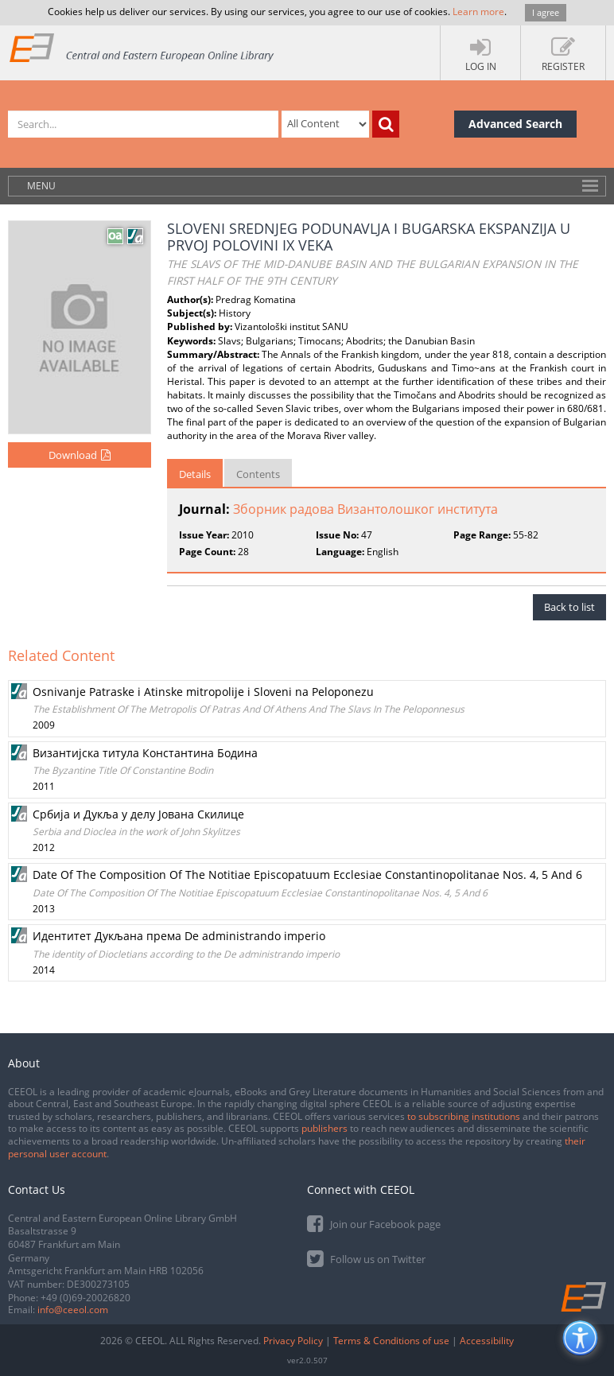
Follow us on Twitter (366, 1258)
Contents (258, 474)
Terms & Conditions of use (391, 1340)
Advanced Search (515, 123)
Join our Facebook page (374, 1223)
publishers (324, 1128)
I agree (545, 12)
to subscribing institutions (463, 1116)
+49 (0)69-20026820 (85, 1297)
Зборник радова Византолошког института (365, 509)
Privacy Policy (293, 1340)
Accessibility (487, 1340)
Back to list (569, 607)
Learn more (478, 11)
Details (195, 474)
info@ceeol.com (72, 1309)
